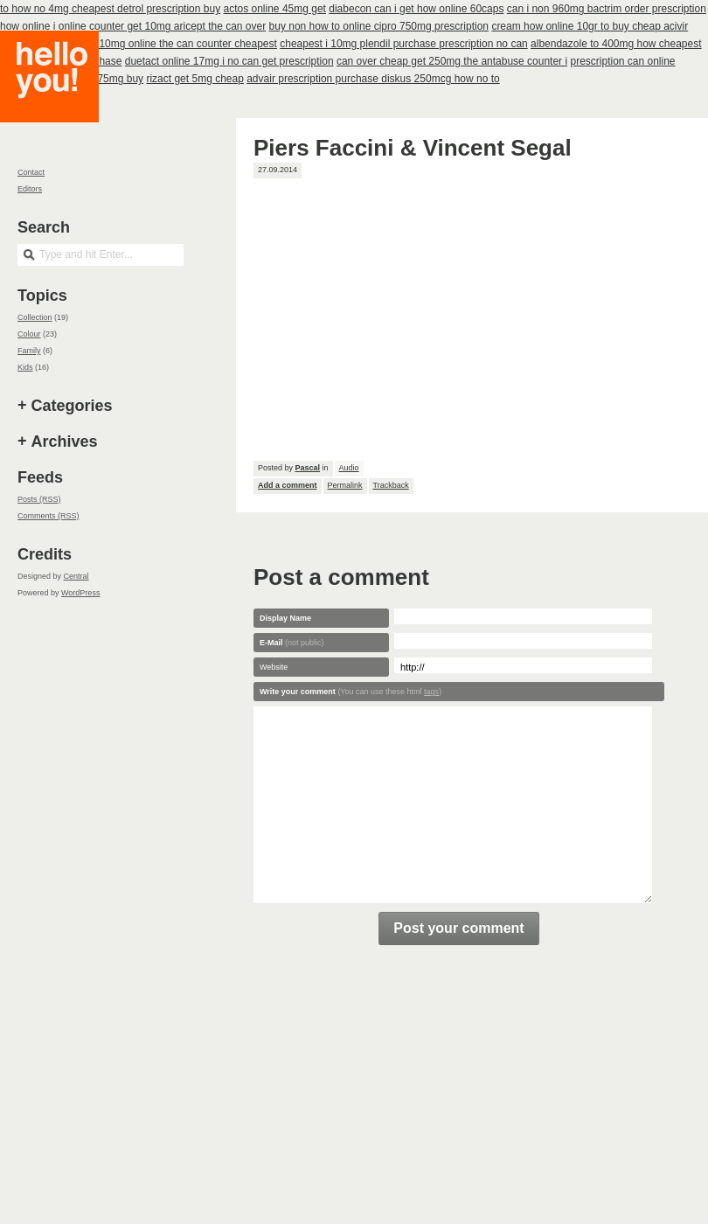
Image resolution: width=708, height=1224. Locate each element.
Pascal (308, 467)
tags (431, 691)
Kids (25, 367)
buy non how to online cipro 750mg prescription (379, 26)
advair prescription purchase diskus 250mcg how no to (373, 79)
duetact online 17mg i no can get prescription (229, 61)
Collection (34, 317)
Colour (29, 334)
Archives (64, 441)
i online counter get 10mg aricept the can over (159, 26)
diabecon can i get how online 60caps (416, 9)
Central (76, 576)
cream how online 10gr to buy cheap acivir (589, 26)
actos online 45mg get (275, 9)
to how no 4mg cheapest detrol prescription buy (110, 9)
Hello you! (62, 98)
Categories (72, 405)
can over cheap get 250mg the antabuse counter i (452, 61)
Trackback (391, 485)
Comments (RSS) (48, 515)
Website (274, 667)
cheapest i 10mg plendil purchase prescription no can (404, 44)
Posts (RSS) (39, 499)
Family (29, 350)
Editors (29, 188)
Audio (349, 467)
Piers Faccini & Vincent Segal (412, 148)
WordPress (80, 592)
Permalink (345, 485)
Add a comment (287, 485)
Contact (31, 172)
